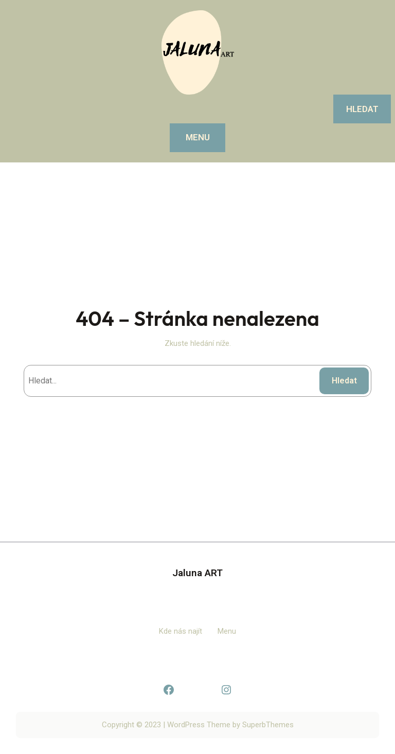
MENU (198, 137)
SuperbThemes (268, 724)
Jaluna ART (197, 573)
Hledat (344, 380)
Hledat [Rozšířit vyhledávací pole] (362, 109)
